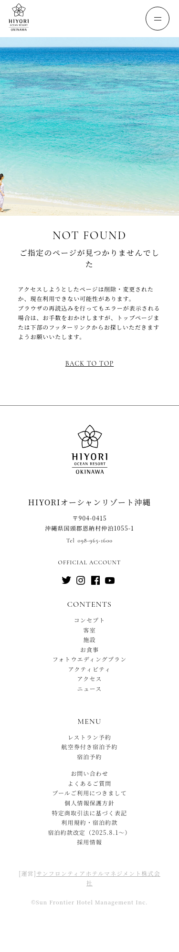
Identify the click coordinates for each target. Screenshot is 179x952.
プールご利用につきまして (89, 793)
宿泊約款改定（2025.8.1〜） (89, 832)
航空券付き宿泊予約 (89, 746)
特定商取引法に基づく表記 (89, 813)
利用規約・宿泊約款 (89, 822)
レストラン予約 (90, 737)
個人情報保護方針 (89, 803)
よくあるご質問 (90, 783)
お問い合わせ (89, 773)
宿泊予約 (89, 756)
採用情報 (89, 842)
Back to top (89, 364)
